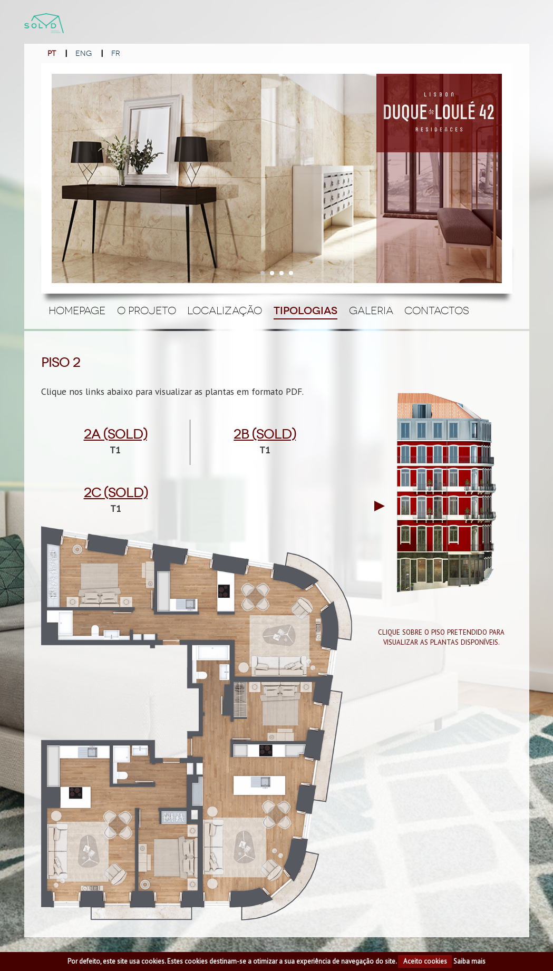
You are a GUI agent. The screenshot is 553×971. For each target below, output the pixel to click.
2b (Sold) (265, 434)
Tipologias (305, 310)
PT (51, 53)
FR (115, 53)
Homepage (76, 310)
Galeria (371, 310)
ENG (83, 53)
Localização (224, 310)
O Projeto (146, 310)
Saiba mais (469, 961)
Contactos (436, 310)
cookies (152, 961)
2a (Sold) (115, 434)
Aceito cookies (425, 961)
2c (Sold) (116, 493)
